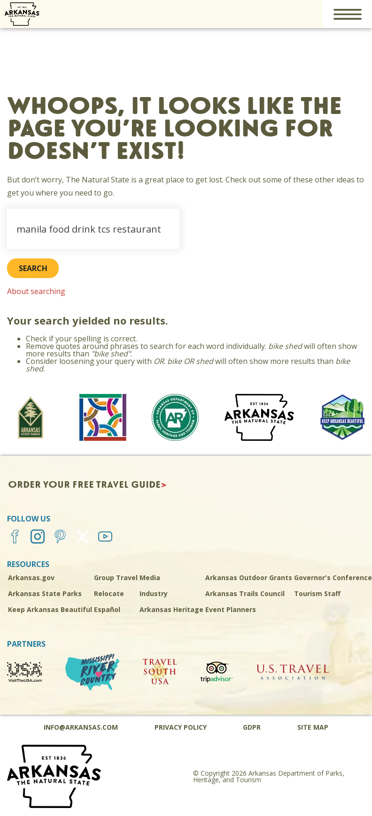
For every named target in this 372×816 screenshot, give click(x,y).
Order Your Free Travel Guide (84, 485)
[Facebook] (17, 536)
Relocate (109, 593)
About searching (36, 291)
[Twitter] (85, 536)
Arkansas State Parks (45, 593)
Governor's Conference (333, 577)
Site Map (312, 727)
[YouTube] (107, 536)
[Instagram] (40, 536)
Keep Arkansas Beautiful (50, 609)
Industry (154, 593)
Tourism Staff (317, 593)
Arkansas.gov (31, 577)
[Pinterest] (62, 536)
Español (107, 609)
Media (150, 577)
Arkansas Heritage (171, 609)
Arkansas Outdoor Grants (248, 577)
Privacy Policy (181, 727)
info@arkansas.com (81, 727)
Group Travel (116, 577)
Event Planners (230, 609)
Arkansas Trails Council (245, 593)
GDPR (252, 727)
